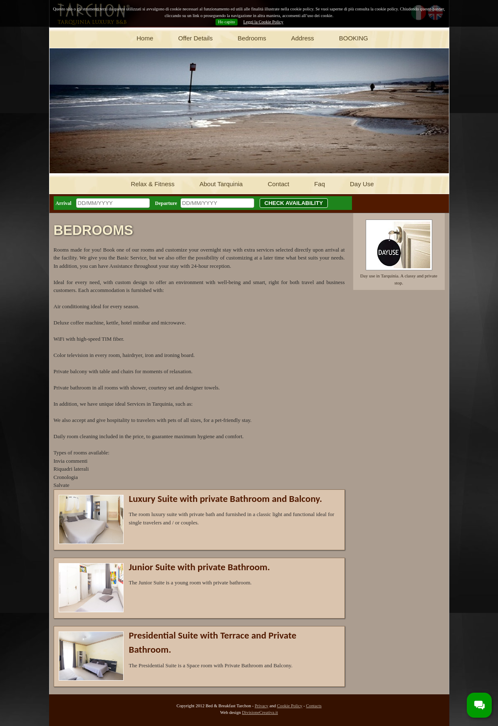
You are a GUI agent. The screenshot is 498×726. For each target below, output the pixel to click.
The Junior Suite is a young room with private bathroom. (190, 582)
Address (302, 38)
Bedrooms (252, 38)
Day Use (362, 183)
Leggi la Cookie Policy (263, 22)
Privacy (261, 705)
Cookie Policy (289, 705)
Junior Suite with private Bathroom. (199, 567)
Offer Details (195, 38)
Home (144, 38)
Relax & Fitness (152, 183)
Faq (319, 183)
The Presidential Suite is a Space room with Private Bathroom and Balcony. (210, 665)
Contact (278, 183)
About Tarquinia (221, 183)
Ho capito (226, 22)
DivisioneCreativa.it (260, 712)
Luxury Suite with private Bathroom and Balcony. (225, 498)
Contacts (313, 705)
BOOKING (353, 38)
